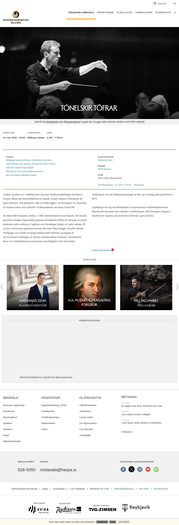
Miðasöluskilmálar (12, 433)
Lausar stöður (86, 409)
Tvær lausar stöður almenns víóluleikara (141, 415)
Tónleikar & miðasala (81, 12)
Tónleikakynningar (50, 409)
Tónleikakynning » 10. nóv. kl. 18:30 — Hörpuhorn (121, 177)
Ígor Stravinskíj (21, 167)
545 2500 (104, 481)
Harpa (44, 421)
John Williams (30, 156)
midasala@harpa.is (58, 462)
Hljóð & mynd (124, 12)
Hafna (112, 522)
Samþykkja (102, 522)
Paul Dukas (24, 164)
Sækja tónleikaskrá (101, 242)
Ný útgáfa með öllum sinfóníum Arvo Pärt (141, 398)
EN (174, 4)
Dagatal (162, 4)
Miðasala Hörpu (26, 454)
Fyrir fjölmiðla (86, 421)
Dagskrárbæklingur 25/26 (53, 397)
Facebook (123, 462)
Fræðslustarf (143, 12)
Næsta (175, 279)
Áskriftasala (9, 403)
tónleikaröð (52, 114)
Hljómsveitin (90, 390)
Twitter (132, 462)
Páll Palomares (104, 161)
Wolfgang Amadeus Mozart (29, 152)
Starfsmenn (85, 403)
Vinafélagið (84, 427)
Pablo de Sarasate (19, 160)
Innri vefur (144, 481)
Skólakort (7, 421)
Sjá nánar (123, 522)
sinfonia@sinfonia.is (124, 481)
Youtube (148, 462)
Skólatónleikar (48, 415)
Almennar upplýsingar (14, 397)
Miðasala (10, 390)
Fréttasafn (126, 424)
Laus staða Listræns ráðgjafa (135, 407)
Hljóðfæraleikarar (87, 397)
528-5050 (27, 462)
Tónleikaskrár (48, 403)
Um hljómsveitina (87, 415)
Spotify (156, 462)
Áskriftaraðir (105, 12)
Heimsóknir (50, 390)
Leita (175, 12)
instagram (140, 462)
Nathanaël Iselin (105, 152)
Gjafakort (7, 415)
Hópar (6, 427)
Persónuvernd (161, 481)
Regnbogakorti (72, 114)
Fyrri (3, 279)
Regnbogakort (10, 409)
